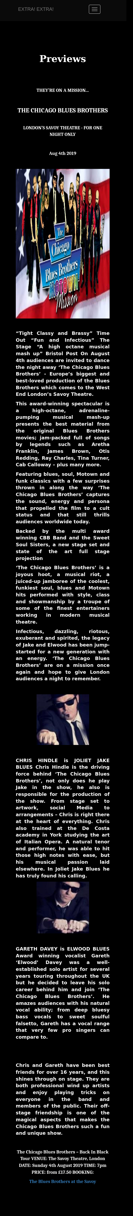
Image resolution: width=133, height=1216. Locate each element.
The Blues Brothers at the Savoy (62, 1181)
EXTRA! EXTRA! (36, 9)
